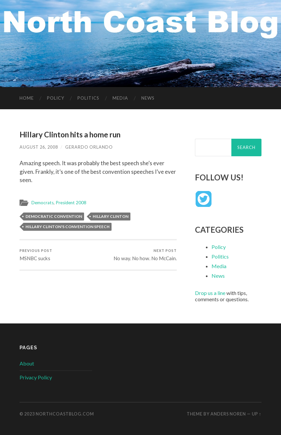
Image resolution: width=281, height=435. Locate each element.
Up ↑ (256, 413)
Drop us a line (210, 293)
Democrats (42, 202)
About (27, 363)
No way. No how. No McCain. (145, 254)
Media (120, 98)
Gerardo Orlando (89, 147)
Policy (55, 98)
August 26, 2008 (39, 147)
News (148, 98)
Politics (88, 98)
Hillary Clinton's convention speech (67, 226)
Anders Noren (228, 413)
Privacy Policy (36, 377)
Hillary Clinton (110, 216)
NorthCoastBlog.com (65, 413)
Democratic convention (53, 216)
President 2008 (71, 202)
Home (27, 98)
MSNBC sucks (36, 254)
